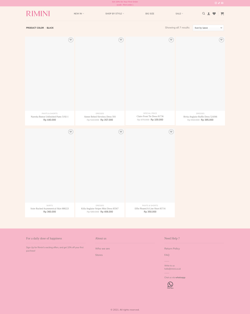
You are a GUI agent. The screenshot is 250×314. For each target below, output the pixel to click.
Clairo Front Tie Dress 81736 (150, 116)
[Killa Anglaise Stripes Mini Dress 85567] (100, 165)
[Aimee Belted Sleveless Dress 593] (100, 74)
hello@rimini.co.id (172, 268)
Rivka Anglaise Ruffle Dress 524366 (200, 116)
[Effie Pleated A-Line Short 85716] (150, 165)
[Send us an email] (222, 3)
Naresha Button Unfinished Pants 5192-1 (50, 116)
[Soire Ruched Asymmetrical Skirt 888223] (49, 165)
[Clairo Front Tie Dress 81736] (150, 74)
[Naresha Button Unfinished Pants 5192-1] (49, 74)
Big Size (149, 13)
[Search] (203, 13)
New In (79, 13)
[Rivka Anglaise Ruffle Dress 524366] (200, 74)
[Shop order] (208, 28)
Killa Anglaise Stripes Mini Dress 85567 (100, 208)
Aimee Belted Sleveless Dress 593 (100, 116)
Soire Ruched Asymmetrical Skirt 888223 (49, 208)
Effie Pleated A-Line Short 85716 (150, 208)
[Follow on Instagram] (216, 3)
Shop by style (114, 13)
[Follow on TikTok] (219, 3)
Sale (179, 13)
